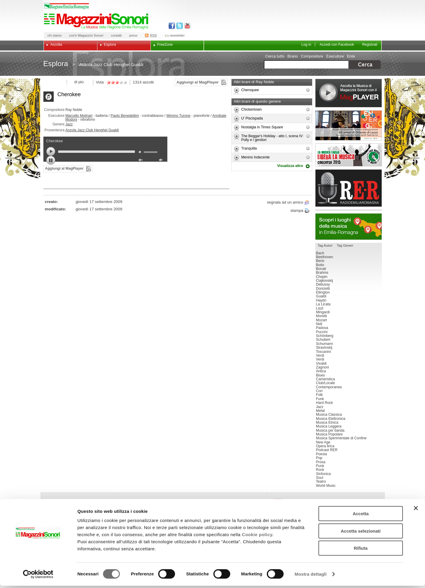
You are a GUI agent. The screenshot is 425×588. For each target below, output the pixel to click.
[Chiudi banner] (416, 510)
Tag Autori (325, 245)
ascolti (148, 82)
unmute (141, 160)
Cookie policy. (258, 536)
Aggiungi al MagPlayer (197, 82)
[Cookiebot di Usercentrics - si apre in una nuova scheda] (38, 576)
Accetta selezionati (360, 533)
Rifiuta (361, 550)
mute (141, 152)
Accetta (361, 515)
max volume (161, 160)
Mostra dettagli (310, 576)
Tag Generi (345, 245)
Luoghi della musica (349, 227)
